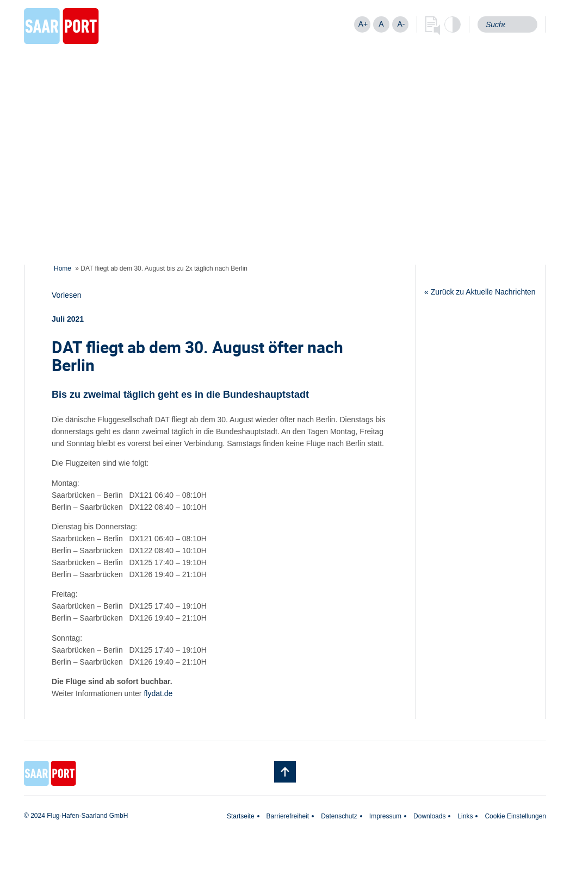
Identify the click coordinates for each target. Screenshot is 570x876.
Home (62, 268)
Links (465, 816)
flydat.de (158, 693)
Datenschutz (339, 816)
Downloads (429, 816)
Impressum (385, 816)
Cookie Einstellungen (515, 816)
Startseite (241, 816)
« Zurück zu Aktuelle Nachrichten (480, 291)
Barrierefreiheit (288, 816)
